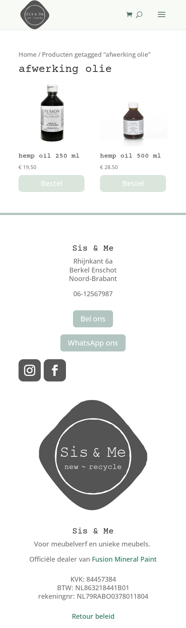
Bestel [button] (51, 183)
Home (28, 54)
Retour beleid (93, 616)
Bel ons (93, 319)
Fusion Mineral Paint (124, 559)
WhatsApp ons (93, 343)
